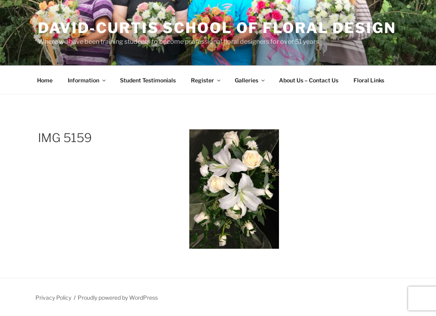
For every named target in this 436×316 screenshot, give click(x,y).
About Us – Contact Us (308, 80)
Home (45, 80)
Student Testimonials (148, 80)
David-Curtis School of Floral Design (217, 28)
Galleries (250, 80)
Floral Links (369, 80)
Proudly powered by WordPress (118, 297)
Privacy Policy (53, 297)
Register (206, 80)
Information (87, 80)
